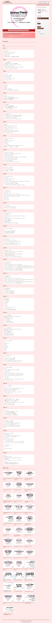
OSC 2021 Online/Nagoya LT (29, 534)
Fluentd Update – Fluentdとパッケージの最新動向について (8, 614)
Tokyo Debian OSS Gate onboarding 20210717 (17, 535)
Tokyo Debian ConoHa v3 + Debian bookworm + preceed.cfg (8, 501)
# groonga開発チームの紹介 (7, 591)
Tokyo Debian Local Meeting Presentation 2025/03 (29, 478)
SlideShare (44, 9)
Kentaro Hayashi (6, 35)
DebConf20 (26, 557)
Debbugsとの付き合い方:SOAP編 (19, 602)
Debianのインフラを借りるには (29, 568)
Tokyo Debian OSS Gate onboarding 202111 (28, 524)
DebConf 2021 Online (6, 534)
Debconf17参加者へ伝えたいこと (29, 591)
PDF (40, 18)
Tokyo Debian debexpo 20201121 (18, 557)
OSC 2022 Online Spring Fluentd (8, 523)
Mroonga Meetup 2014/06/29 (18, 591)
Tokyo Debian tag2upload (17, 489)
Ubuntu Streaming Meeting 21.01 (8, 557)
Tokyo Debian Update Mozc (7, 489)
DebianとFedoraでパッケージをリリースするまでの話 (29, 603)
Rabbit (31, 620)
